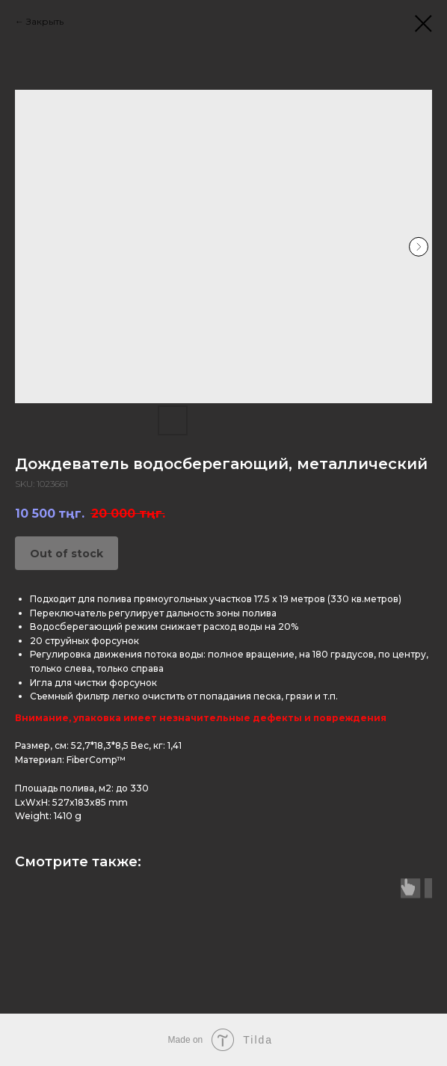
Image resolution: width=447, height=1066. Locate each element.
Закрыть (45, 21)
